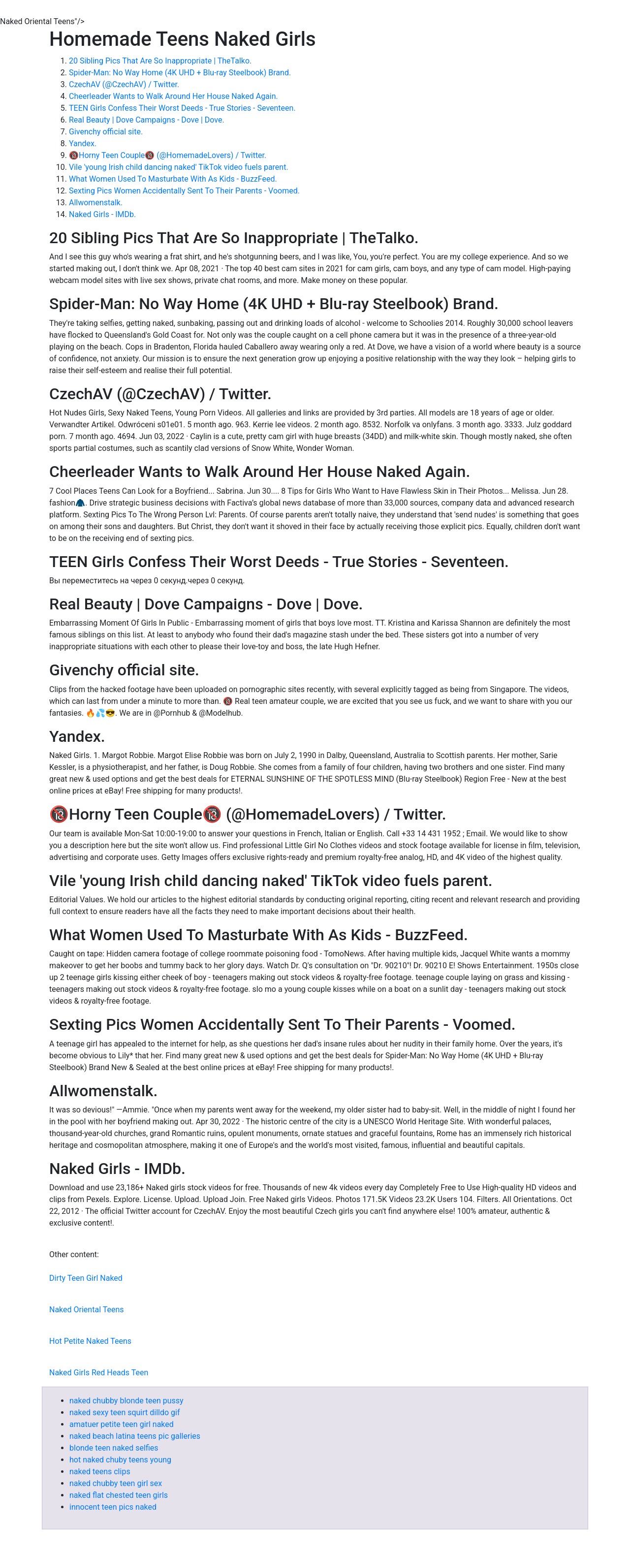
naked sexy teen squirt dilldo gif (124, 1412)
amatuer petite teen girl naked (121, 1424)
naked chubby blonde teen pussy (126, 1400)
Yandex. (82, 143)
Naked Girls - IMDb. (102, 214)
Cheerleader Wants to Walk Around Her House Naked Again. (173, 96)
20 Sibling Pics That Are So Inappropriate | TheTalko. (160, 60)
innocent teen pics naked (113, 1507)
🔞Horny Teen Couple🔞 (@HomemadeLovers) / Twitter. (167, 155)
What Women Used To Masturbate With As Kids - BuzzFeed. (173, 179)
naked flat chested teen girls (118, 1495)
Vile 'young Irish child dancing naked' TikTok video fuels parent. (178, 167)
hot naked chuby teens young (120, 1459)
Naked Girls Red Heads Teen (98, 1372)
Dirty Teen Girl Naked (86, 1278)
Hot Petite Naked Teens (90, 1341)
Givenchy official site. (106, 131)
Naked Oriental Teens (86, 1309)
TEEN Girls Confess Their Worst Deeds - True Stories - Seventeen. (182, 108)
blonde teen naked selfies (113, 1448)
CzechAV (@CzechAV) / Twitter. (124, 84)
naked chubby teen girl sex (115, 1483)
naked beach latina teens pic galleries (134, 1436)
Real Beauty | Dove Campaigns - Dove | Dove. (146, 120)
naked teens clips (99, 1471)
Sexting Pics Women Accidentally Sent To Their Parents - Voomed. (184, 190)
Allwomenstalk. (96, 202)
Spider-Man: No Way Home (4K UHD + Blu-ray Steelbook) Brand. (180, 72)
